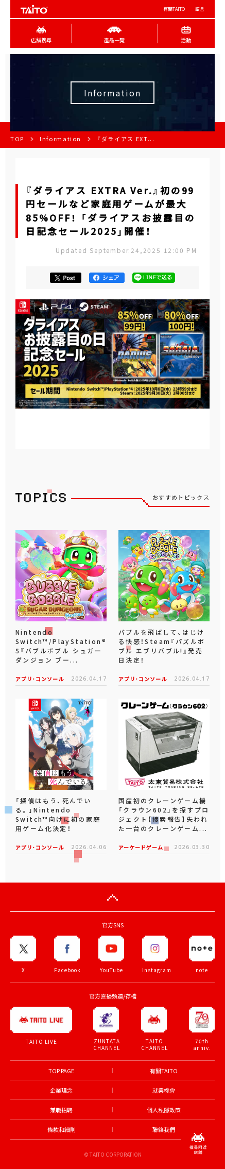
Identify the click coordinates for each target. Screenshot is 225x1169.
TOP (17, 138)
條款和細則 (61, 1129)
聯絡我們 (163, 1129)
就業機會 (163, 1090)
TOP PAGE (61, 1070)
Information (60, 138)
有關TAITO (174, 9)
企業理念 (61, 1090)
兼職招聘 (61, 1110)
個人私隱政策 (164, 1110)
